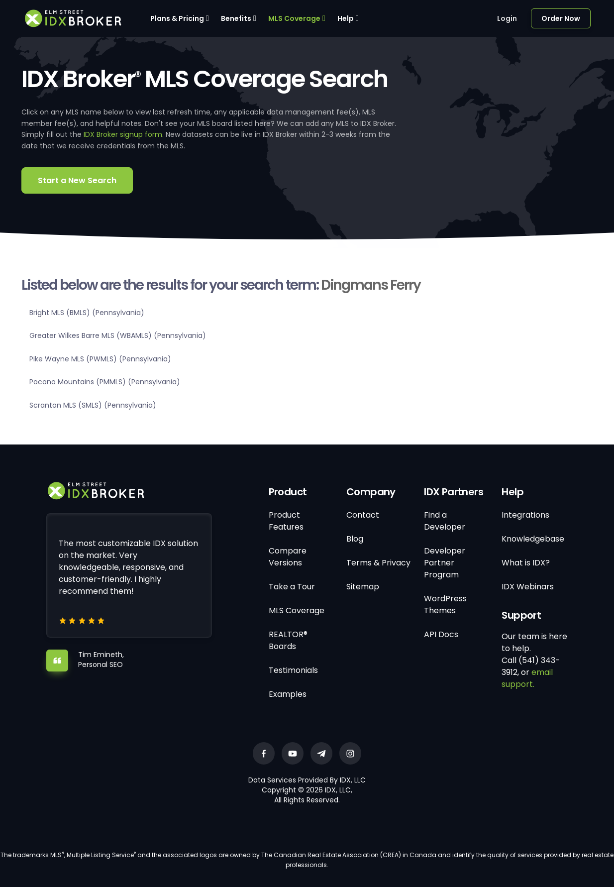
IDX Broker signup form (123, 134)
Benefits (236, 18)
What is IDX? (526, 562)
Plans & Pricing (177, 18)
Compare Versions (288, 556)
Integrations (525, 515)
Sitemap (362, 586)
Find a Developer (444, 521)
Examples (288, 694)
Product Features (286, 521)
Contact (362, 515)
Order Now (560, 18)
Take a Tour (292, 586)
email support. (527, 678)
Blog (354, 539)
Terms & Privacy (378, 562)
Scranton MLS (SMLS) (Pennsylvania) (92, 405)
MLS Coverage (294, 18)
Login (507, 18)
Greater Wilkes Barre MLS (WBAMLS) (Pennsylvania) (117, 335)
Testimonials (293, 670)
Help (345, 18)
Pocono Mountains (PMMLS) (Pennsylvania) (104, 382)
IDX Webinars (528, 586)
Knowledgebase (533, 539)
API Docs (441, 634)
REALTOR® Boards (288, 640)
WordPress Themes (445, 604)
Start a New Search (77, 180)
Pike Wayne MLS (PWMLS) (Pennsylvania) (100, 359)
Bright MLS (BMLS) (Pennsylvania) (86, 313)
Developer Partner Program (444, 562)
